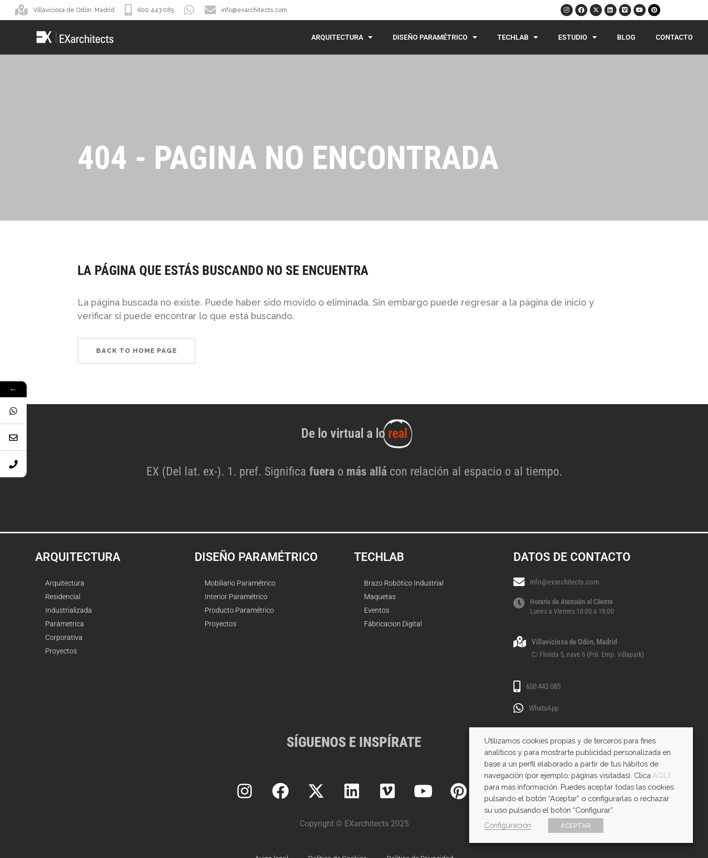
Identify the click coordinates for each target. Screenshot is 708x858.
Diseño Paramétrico (435, 37)
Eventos (376, 610)
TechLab (517, 37)
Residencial (62, 597)
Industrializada (68, 610)
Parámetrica (64, 624)
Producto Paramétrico (239, 610)
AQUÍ (662, 775)
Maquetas (380, 597)
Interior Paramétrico (236, 597)
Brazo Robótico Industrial (404, 583)
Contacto (674, 37)
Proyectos (61, 651)
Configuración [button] (507, 825)
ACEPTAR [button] (576, 825)
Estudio (577, 37)
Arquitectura (342, 37)
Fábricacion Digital (393, 624)
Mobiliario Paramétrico (240, 583)
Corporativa (63, 637)
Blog (626, 37)
